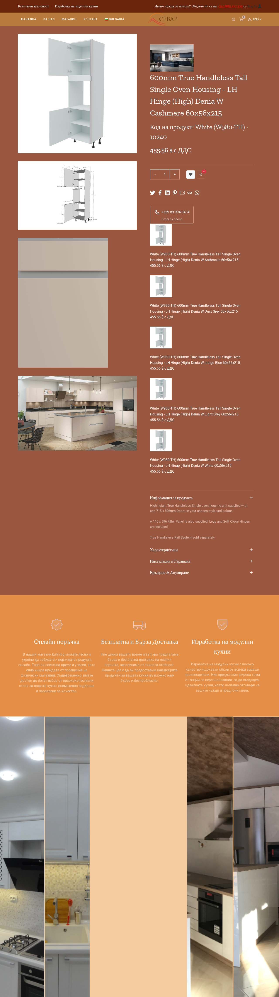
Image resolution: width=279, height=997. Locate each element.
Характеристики (201, 550)
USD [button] (257, 20)
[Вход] (259, 6)
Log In (252, 6)
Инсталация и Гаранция (201, 561)
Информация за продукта (201, 498)
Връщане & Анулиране (201, 573)
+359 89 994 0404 (171, 212)
